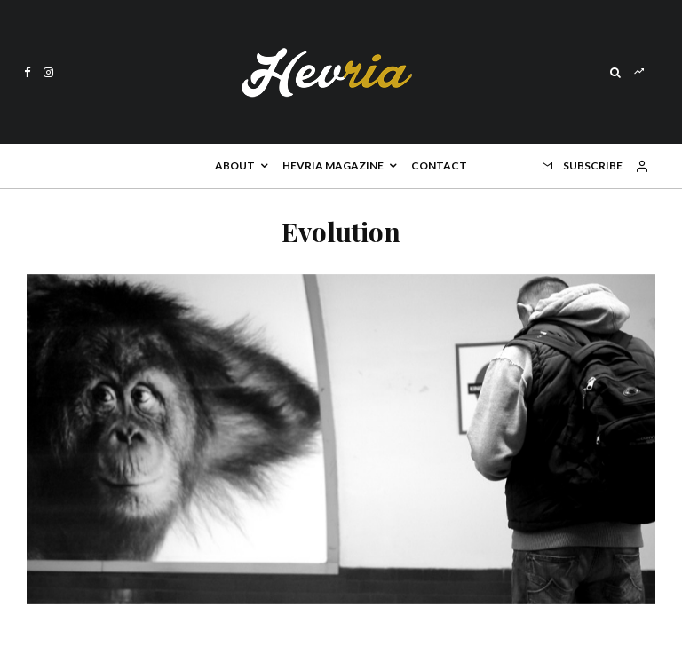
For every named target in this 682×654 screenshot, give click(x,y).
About (235, 165)
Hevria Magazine (333, 165)
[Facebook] (27, 72)
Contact (439, 165)
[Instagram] (48, 72)
